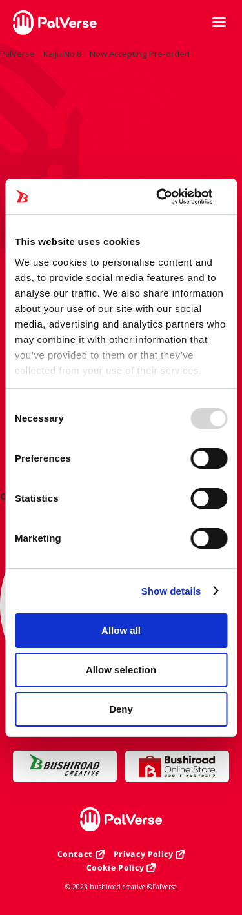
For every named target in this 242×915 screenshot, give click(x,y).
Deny (121, 708)
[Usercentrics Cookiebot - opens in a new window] (172, 196)
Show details (171, 590)
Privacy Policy (143, 854)
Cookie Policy (115, 868)
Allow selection (121, 669)
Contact (75, 854)
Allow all (121, 630)
